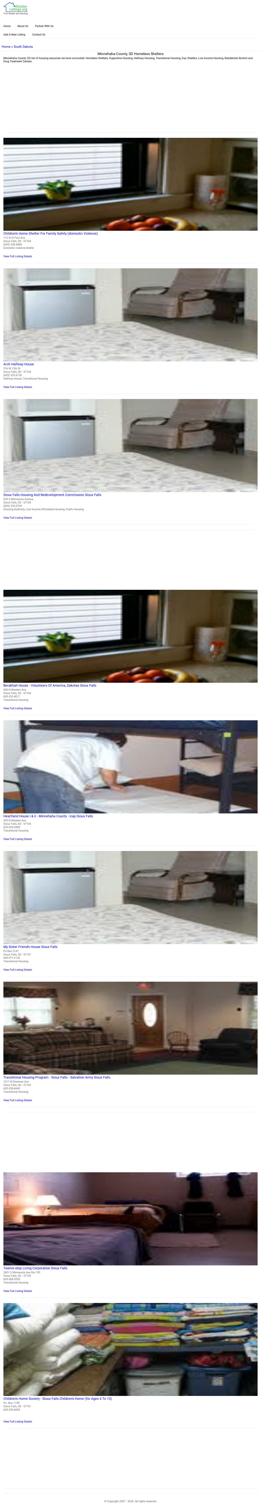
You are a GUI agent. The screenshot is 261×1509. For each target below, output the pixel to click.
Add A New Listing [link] (14, 34)
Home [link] (7, 26)
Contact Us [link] (38, 34)
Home (6, 47)
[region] (130, 105)
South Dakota (23, 47)
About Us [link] (22, 26)
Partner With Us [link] (44, 26)
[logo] (15, 8)
